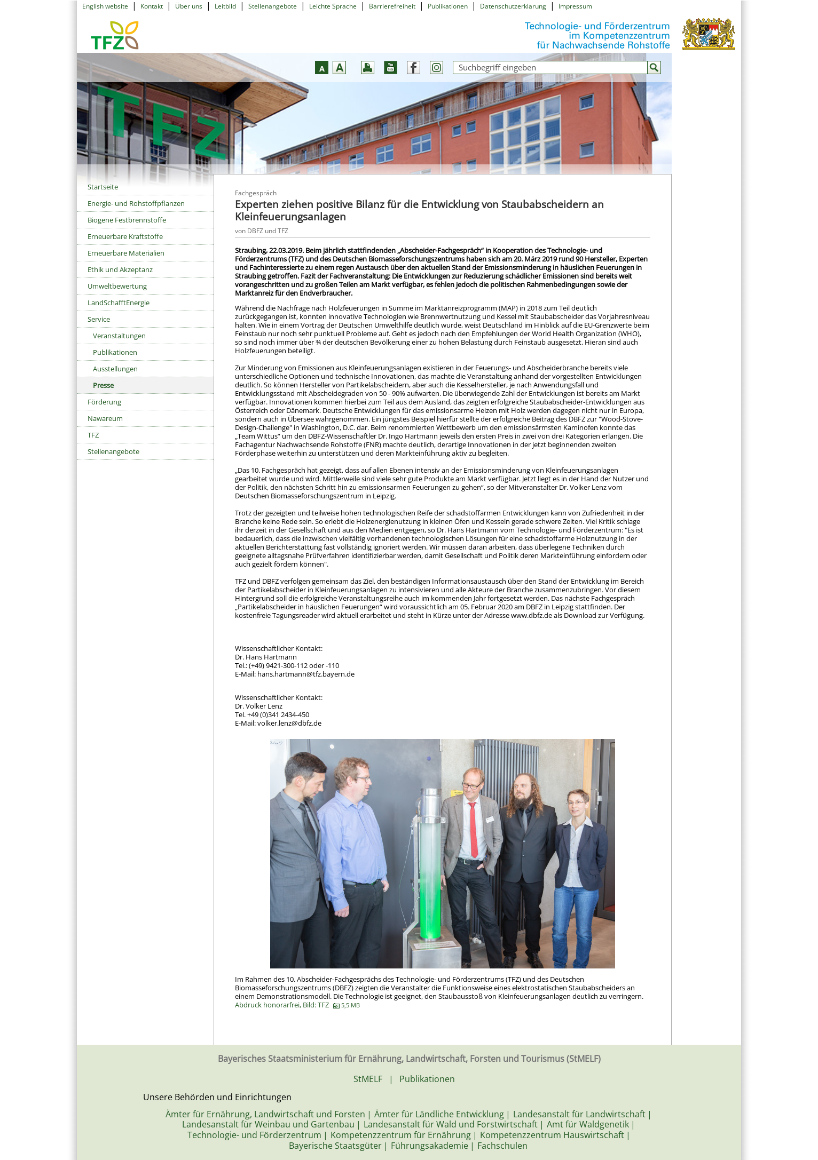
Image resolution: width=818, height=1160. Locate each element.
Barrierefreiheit (392, 6)
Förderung (104, 402)
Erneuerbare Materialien (126, 253)
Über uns (188, 6)
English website (105, 6)
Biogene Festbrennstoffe (127, 220)
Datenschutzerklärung (513, 6)
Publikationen (448, 6)
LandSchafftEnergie (119, 302)
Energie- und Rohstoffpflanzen (136, 203)
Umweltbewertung (117, 286)
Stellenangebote (272, 6)
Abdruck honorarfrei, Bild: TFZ (297, 1005)
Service (99, 319)
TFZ (93, 435)
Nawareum (105, 418)
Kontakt (151, 6)
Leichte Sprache (333, 6)
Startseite (103, 187)
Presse (103, 385)
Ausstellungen (115, 369)
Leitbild (225, 6)
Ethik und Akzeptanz (120, 269)
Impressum (575, 6)
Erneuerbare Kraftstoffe (125, 236)
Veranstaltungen (119, 335)
